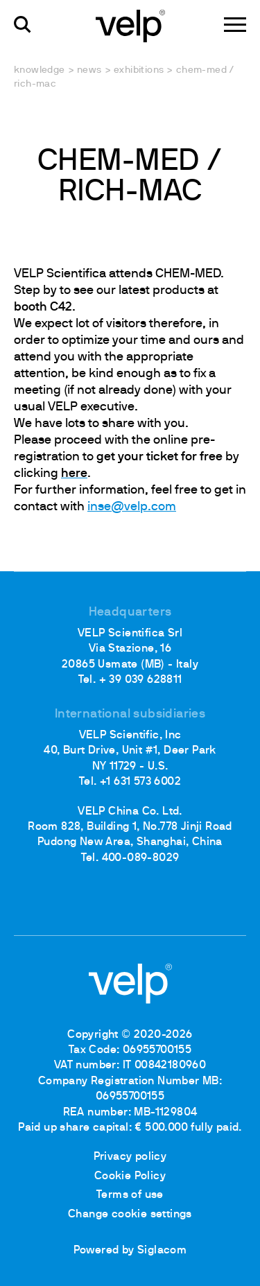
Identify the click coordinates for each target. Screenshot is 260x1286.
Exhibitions (139, 70)
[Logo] (130, 25)
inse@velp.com (131, 507)
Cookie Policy (130, 1176)
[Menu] (235, 24)
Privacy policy (130, 1157)
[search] (22, 24)
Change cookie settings (130, 1214)
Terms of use (130, 1195)
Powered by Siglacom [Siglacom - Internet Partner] (130, 1250)
